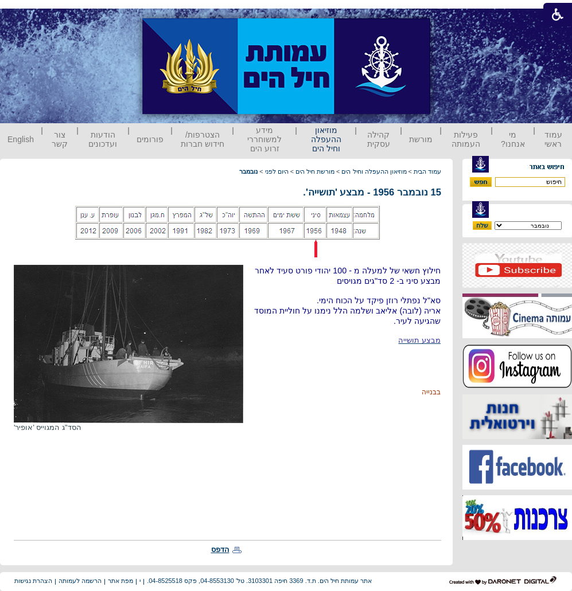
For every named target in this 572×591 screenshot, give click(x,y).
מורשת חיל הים (314, 171)
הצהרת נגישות (33, 580)
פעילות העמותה (466, 139)
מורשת (421, 139)
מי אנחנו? (513, 139)
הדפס (220, 549)
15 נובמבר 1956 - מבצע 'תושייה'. (372, 192)
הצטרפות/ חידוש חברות (202, 139)
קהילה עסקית (378, 139)
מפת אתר (120, 580)
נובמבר (248, 171)
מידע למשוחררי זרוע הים (264, 139)
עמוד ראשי (553, 139)
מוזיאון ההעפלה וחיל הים (326, 139)
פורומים (150, 139)
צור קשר (60, 139)
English (20, 139)
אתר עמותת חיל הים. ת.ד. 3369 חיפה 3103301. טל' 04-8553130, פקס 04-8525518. (259, 580)
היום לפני (277, 171)
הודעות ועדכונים (102, 139)
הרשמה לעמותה (80, 580)
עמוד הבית (427, 171)
